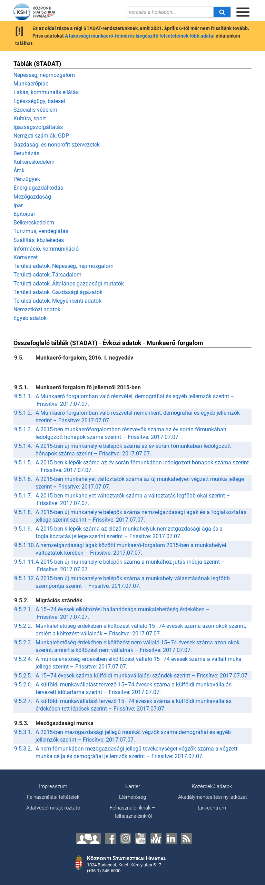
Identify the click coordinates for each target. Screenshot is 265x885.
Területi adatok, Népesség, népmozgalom (63, 266)
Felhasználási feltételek (53, 797)
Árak (18, 170)
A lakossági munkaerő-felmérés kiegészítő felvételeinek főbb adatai (140, 36)
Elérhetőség (132, 797)
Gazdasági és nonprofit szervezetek (56, 144)
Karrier (132, 786)
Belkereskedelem (33, 222)
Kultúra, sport (29, 118)
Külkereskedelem (34, 162)
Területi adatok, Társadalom (47, 274)
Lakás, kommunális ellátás (46, 92)
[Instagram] (125, 838)
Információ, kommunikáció (46, 248)
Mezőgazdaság (32, 196)
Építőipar (24, 214)
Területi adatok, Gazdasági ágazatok (57, 292)
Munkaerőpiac (30, 83)
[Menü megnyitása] (243, 12)
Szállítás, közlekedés (38, 240)
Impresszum (53, 786)
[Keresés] (221, 12)
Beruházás (26, 153)
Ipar (18, 205)
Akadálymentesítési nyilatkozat (212, 797)
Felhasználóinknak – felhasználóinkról (132, 812)
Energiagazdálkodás (38, 187)
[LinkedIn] (171, 838)
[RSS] (186, 838)
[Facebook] (110, 838)
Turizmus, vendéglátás (40, 231)
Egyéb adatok (30, 318)
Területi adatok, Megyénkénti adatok (57, 301)
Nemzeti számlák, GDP (41, 135)
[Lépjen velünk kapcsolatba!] (88, 838)
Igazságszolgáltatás (38, 127)
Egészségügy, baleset (39, 101)
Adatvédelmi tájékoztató (53, 808)
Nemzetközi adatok (36, 309)
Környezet (25, 257)
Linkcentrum (212, 808)
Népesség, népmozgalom (44, 75)
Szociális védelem (35, 110)
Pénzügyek (26, 179)
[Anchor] (155, 838)
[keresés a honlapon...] (170, 12)
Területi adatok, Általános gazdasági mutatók (68, 283)
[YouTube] (140, 838)
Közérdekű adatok (212, 786)
